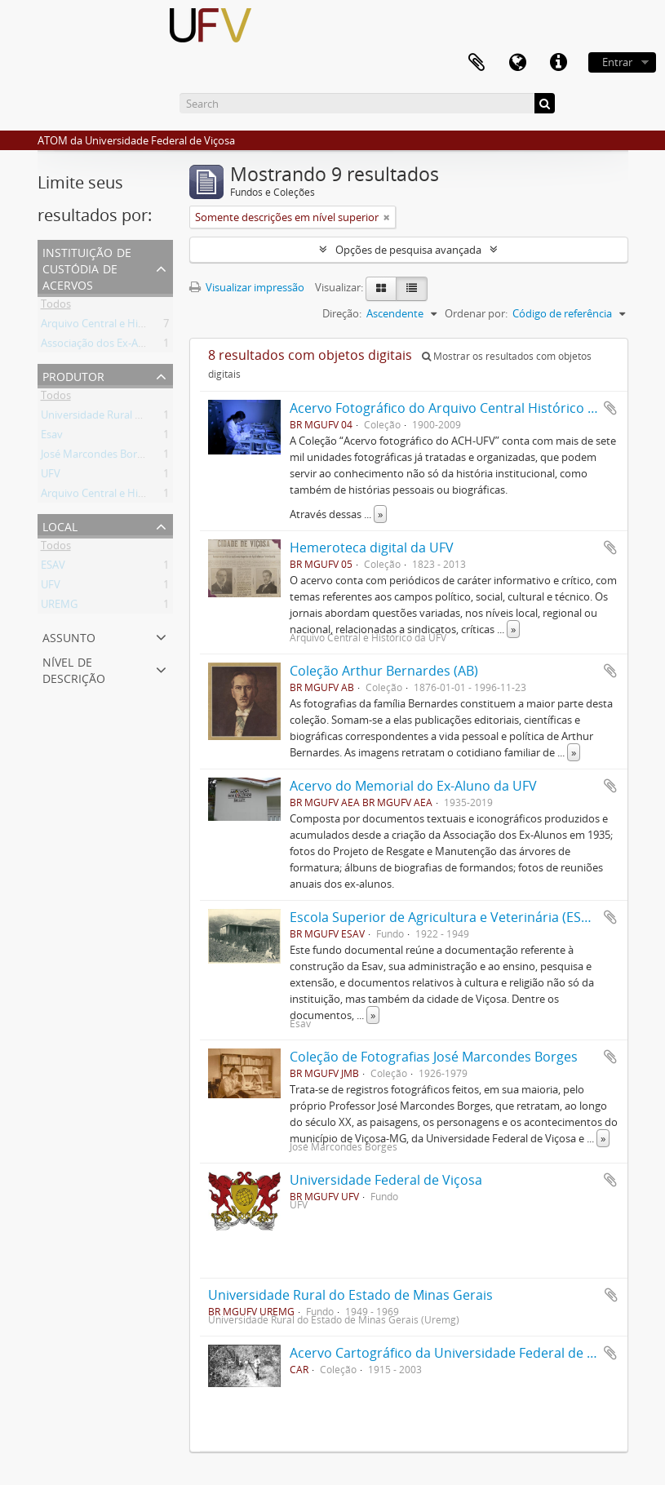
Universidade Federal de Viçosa (386, 1180)
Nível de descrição (73, 668)
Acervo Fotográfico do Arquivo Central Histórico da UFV (460, 408)
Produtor (73, 375)
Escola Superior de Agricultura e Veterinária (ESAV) (445, 917)
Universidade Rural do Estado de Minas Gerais (350, 1295)
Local (60, 525)
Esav (52, 437)
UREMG (59, 607)
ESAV (53, 568)
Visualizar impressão (246, 287)
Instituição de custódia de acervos (86, 267)
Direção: (341, 313)
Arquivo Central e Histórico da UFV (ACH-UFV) (151, 326)
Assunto (68, 636)
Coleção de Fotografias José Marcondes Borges (434, 1057)
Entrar (617, 62)
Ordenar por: (476, 313)
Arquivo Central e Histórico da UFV (124, 496)
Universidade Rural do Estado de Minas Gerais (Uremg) (172, 417)
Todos (56, 306)
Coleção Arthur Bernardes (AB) (384, 671)
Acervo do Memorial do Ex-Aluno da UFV (413, 786)
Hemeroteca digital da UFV (372, 547)
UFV (50, 476)
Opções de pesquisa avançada (408, 249)
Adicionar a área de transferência (610, 408)
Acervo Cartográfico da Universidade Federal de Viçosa (458, 1353)
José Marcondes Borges (97, 457)
